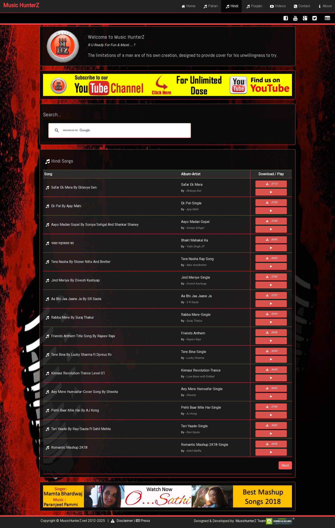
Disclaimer (121, 521)
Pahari (210, 6)
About (324, 6)
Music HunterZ (21, 5)
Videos (277, 6)
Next (285, 465)
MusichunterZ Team (251, 521)
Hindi (231, 6)
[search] (119, 130)
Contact (301, 6)
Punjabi (253, 6)
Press (143, 521)
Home (187, 6)
